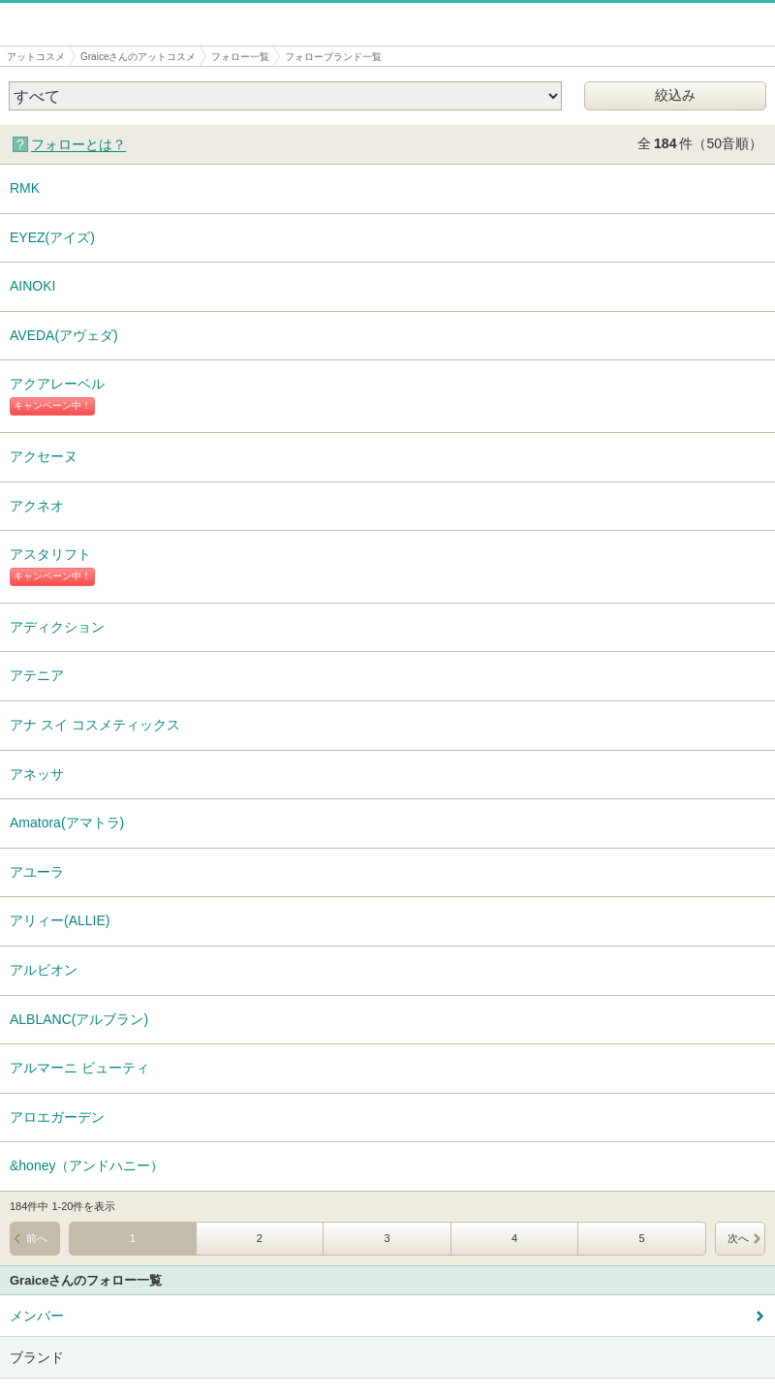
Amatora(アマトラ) (67, 822)
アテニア (37, 675)
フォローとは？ (78, 145)
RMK (25, 188)
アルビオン (44, 970)
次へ (738, 1238)
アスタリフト (50, 554)
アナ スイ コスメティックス (95, 724)
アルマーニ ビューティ (79, 1067)
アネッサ (37, 774)
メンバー (37, 1315)
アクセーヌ (44, 456)
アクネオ (37, 505)
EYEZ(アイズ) (52, 237)
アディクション (57, 627)
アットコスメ (36, 56)
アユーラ (37, 872)
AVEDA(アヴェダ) (64, 335)
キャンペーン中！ (52, 405)
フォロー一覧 (240, 56)
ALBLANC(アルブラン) (79, 1019)
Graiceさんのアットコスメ (138, 56)
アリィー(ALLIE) (59, 920)
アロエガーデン (57, 1117)
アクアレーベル (57, 383)
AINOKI (32, 286)
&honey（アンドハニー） (87, 1165)
